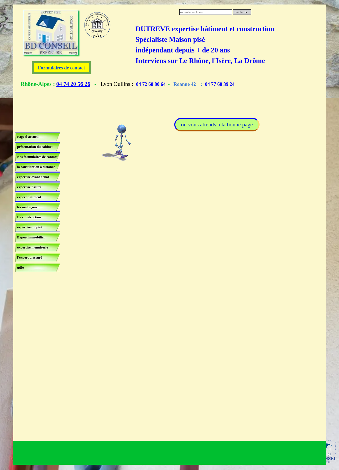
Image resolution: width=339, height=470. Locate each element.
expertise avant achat (33, 177)
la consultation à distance (36, 167)
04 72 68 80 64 (151, 84)
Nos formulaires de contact (37, 157)
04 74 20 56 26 (73, 84)
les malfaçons (27, 207)
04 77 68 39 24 (220, 84)
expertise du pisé (29, 227)
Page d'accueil (28, 137)
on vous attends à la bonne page (217, 124)
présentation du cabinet (35, 147)
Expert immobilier (31, 237)
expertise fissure (29, 187)
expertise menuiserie (32, 247)
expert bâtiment (29, 197)
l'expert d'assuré (29, 257)
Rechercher (241, 12)
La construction (29, 217)
